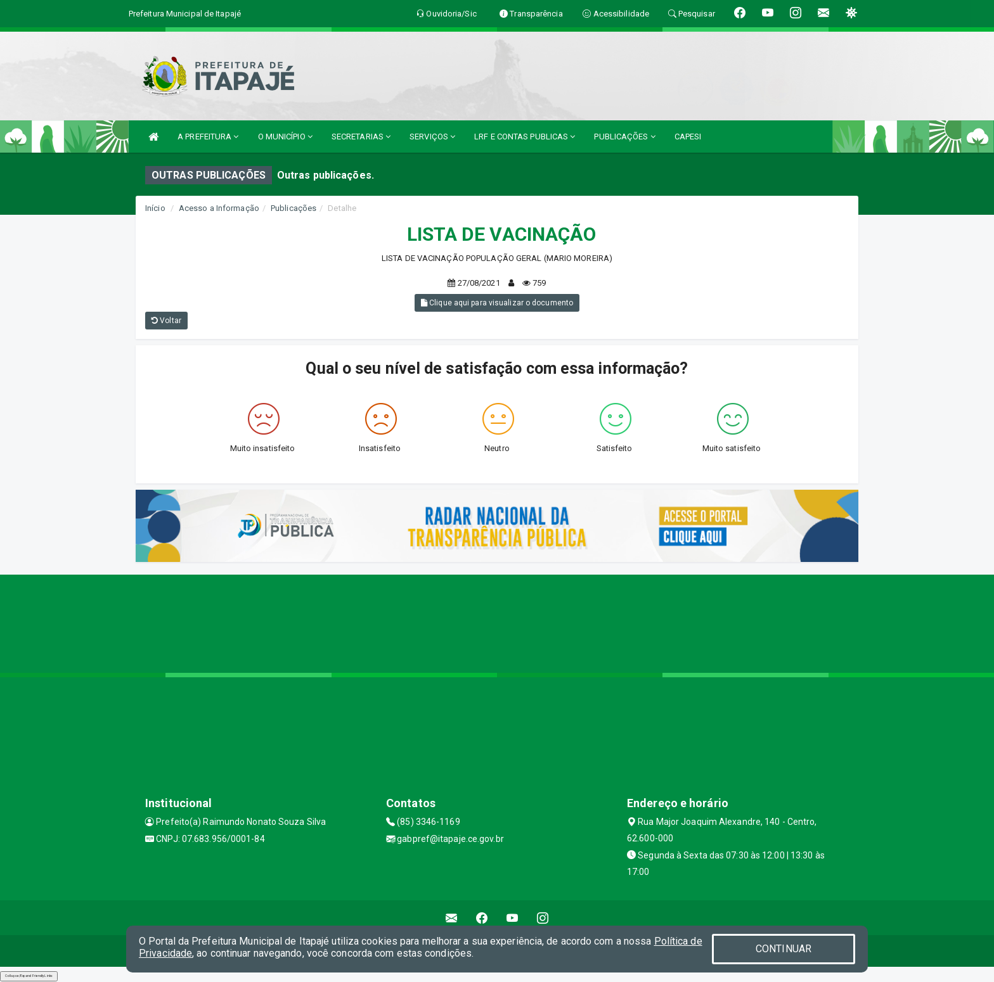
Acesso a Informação (219, 208)
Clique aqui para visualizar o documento (497, 302)
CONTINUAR (783, 949)
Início (155, 208)
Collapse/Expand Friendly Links (29, 976)
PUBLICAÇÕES (624, 136)
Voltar (166, 320)
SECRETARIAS (361, 136)
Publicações (293, 208)
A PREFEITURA (208, 136)
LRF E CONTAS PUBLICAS (524, 136)
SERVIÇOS (432, 136)
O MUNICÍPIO (285, 136)
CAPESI (688, 136)
